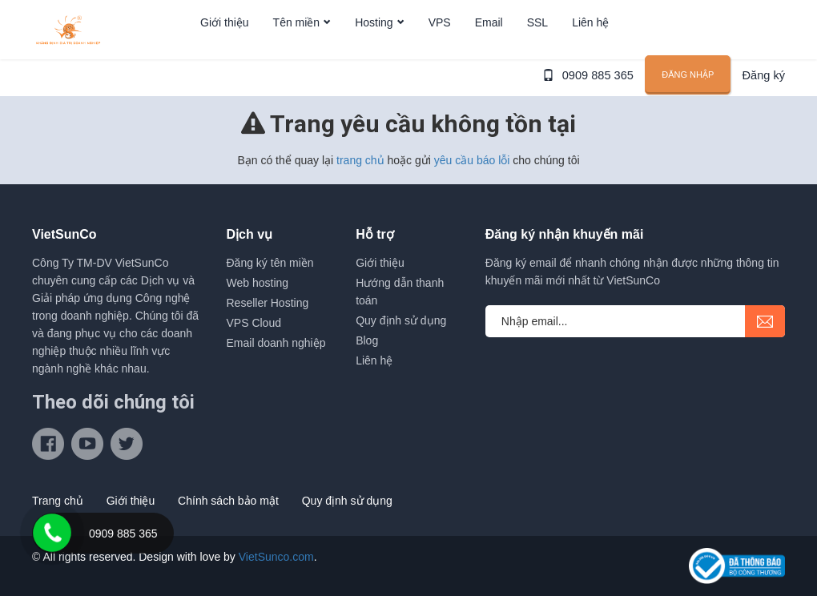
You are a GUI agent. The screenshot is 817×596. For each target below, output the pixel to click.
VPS (440, 50)
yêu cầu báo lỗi (472, 160)
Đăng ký (764, 117)
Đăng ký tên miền (270, 262)
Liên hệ (590, 50)
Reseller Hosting (268, 302)
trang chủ (360, 160)
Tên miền (296, 50)
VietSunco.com (276, 556)
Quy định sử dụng (401, 320)
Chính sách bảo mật (228, 500)
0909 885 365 (601, 117)
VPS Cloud (254, 322)
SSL (537, 50)
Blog (367, 340)
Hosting (373, 50)
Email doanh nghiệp (276, 342)
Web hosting (258, 282)
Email (489, 50)
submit (765, 321)
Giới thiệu (224, 50)
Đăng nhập (690, 117)
